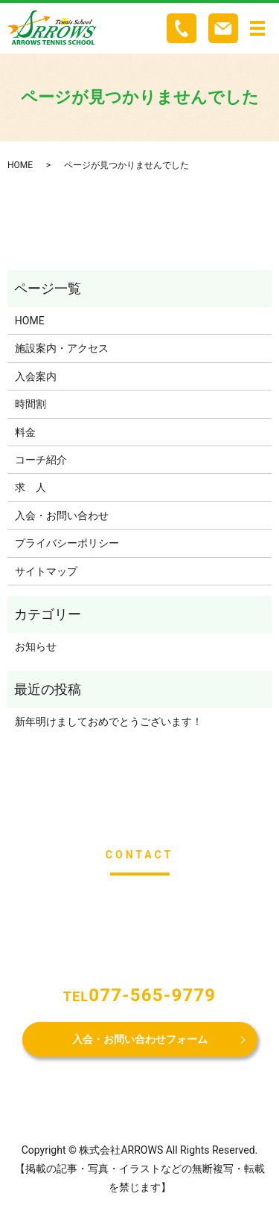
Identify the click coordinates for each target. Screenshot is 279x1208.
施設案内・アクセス (62, 348)
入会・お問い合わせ (62, 515)
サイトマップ (46, 571)
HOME (20, 165)
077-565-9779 (152, 995)
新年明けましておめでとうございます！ (108, 721)
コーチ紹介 (41, 460)
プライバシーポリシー (67, 543)
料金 (25, 432)
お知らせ (36, 646)
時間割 (30, 404)
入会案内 (36, 376)
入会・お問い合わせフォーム (140, 1039)
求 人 (30, 487)
